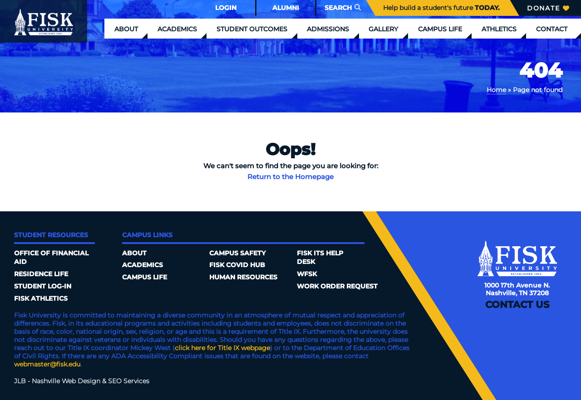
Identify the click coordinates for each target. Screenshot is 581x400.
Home (496, 90)
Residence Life (41, 274)
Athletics (499, 29)
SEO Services (128, 381)
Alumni (285, 8)
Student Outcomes (252, 29)
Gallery (383, 29)
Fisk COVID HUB (237, 265)
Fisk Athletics (41, 298)
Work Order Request (337, 286)
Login (225, 8)
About (126, 29)
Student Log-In (42, 286)
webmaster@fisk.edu (47, 364)
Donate (548, 8)
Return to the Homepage (290, 176)
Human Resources (243, 277)
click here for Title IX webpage (222, 348)
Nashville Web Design (66, 381)
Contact (551, 29)
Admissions (328, 29)
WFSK (307, 274)
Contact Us (517, 304)
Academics (177, 29)
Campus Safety (237, 253)
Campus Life (440, 29)
